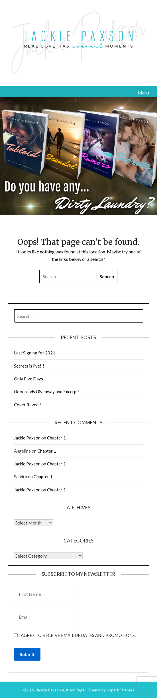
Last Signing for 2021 (34, 352)
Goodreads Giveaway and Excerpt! (46, 391)
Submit (27, 654)
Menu (143, 92)
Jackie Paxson (27, 437)
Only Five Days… (30, 378)
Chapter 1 (56, 437)
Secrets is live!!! (29, 365)
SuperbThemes (120, 689)
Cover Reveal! (27, 404)
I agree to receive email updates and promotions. (75, 635)
